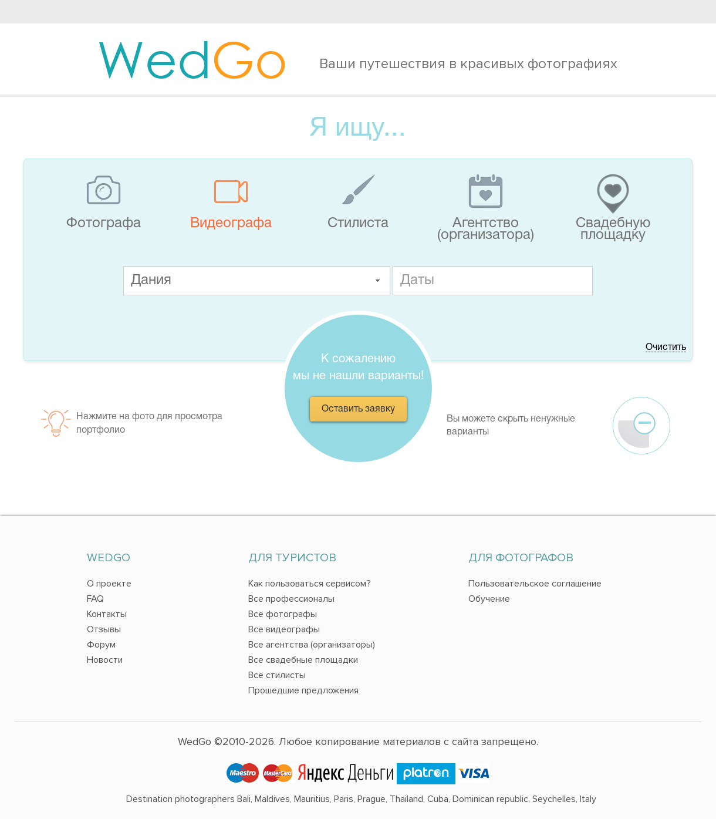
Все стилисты (277, 675)
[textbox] (256, 280)
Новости (105, 660)
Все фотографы (282, 614)
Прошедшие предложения (303, 690)
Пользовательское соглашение (535, 583)
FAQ (95, 599)
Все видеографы (284, 629)
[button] (377, 280)
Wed (192, 58)
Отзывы (104, 629)
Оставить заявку (358, 409)
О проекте (109, 583)
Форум (101, 645)
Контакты (107, 614)
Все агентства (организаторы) (311, 645)
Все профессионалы (291, 599)
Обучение (489, 599)
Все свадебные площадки (303, 660)
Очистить (666, 347)
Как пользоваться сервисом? (309, 583)
